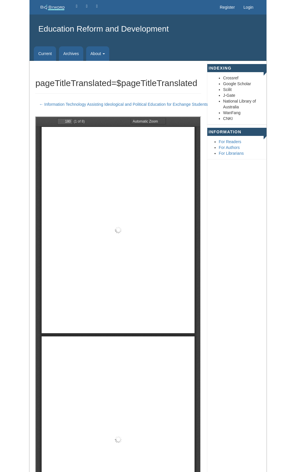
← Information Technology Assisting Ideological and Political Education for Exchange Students (123, 104)
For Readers (230, 141)
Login (248, 7)
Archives (71, 53)
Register (227, 7)
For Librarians (231, 153)
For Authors (229, 147)
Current (45, 53)
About (97, 53)
